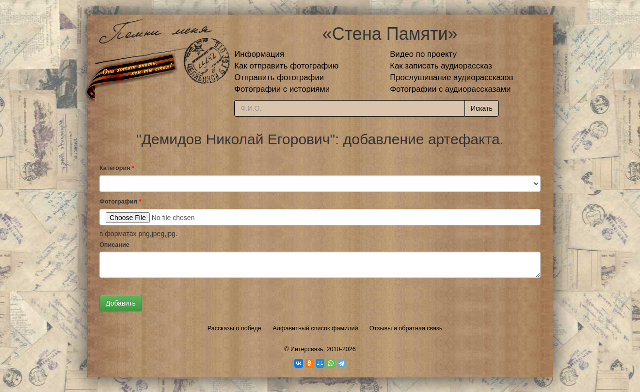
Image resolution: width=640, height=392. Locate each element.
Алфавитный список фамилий (315, 328)
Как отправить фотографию (286, 65)
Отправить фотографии (279, 77)
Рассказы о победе (234, 328)
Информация (259, 54)
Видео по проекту (423, 54)
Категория (116, 168)
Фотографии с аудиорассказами (450, 89)
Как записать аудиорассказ (441, 65)
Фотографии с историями (282, 89)
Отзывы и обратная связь (405, 328)
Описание (114, 244)
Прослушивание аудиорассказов (451, 77)
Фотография (120, 201)
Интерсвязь (306, 349)
